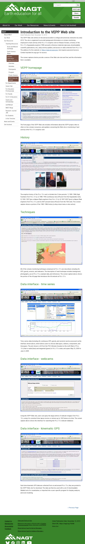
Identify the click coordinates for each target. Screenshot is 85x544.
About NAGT (8, 35)
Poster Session (13, 75)
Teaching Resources (12, 44)
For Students (9, 115)
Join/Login (76, 9)
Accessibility (9, 526)
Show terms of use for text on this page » (30, 528)
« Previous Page (73, 508)
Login (73, 0)
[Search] (65, 5)
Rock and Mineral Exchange (12, 48)
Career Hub (9, 86)
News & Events (49, 25)
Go (78, 5)
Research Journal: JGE (11, 112)
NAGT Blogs (9, 108)
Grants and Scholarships (9, 101)
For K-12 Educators (11, 97)
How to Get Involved (68, 25)
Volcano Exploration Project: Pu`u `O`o (12, 58)
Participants (12, 69)
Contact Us (8, 521)
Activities (11, 66)
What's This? (55, 526)
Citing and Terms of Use (25, 520)
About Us (6, 25)
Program (11, 72)
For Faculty (9, 94)
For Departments (11, 83)
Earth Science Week (11, 52)
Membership (9, 524)
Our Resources (33, 25)
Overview (11, 63)
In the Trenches (10, 118)
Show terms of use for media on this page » (30, 531)
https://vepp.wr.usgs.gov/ (50, 50)
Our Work (18, 25)
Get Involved (8, 124)
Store (76, 13)
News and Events (9, 121)
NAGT (4, 32)
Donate (76, 17)
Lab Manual (9, 105)
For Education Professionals (10, 90)
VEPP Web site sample (13, 79)
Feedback (8, 529)
